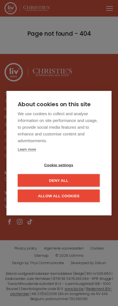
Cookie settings (58, 165)
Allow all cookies (59, 196)
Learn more (27, 149)
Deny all (58, 180)
